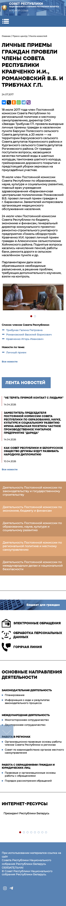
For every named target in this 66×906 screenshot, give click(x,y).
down (6, 731)
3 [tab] (28, 832)
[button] (5, 21)
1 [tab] (31, 316)
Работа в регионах (16, 736)
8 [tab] (46, 832)
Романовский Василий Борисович (29, 334)
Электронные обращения (31, 623)
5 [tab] (35, 832)
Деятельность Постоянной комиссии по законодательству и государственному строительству (32, 491)
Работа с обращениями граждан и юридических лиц (28, 766)
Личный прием (16, 352)
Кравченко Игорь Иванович (24, 339)
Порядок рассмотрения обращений (28, 780)
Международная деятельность (26, 715)
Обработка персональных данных (32, 635)
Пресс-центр (19, 36)
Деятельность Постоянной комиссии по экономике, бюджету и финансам (32, 508)
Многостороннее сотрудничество (27, 720)
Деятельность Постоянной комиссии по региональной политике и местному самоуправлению (32, 546)
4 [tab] (31, 832)
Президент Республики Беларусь (26, 813)
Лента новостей (38, 36)
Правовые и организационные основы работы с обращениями (30, 774)
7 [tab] (42, 832)
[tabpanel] (33, 297)
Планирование (14, 695)
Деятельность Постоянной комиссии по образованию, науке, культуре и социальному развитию (32, 526)
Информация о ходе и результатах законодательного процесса (27, 701)
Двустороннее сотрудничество (25, 724)
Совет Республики (34, 5)
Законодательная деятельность (27, 690)
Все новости (9, 361)
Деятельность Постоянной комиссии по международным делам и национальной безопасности (33, 565)
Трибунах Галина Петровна (24, 330)
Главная (6, 36)
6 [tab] (39, 832)
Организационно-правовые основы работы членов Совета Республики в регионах (33, 743)
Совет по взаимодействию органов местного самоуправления (34, 751)
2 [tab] (35, 316)
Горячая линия (22, 647)
